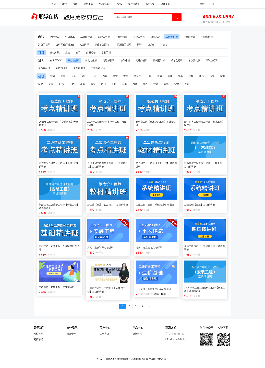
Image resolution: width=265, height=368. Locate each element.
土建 (67, 52)
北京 (63, 76)
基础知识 (54, 52)
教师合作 (71, 333)
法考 (165, 44)
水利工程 (106, 52)
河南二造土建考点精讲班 (149, 247)
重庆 (93, 83)
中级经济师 (207, 36)
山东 (212, 76)
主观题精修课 (98, 68)
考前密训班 (79, 68)
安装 (78, 52)
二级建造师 (86, 36)
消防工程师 (44, 44)
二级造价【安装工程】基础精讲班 (56, 287)
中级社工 (70, 36)
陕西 (145, 83)
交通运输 (91, 52)
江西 (201, 76)
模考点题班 (177, 60)
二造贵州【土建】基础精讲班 (199, 204)
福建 (191, 76)
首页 (53, 4)
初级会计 (152, 44)
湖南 (51, 83)
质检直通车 (134, 4)
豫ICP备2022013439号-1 (157, 359)
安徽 (180, 76)
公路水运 (155, 36)
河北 (83, 76)
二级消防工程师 (123, 44)
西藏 (134, 83)
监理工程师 (104, 36)
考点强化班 (194, 60)
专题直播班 (44, 68)
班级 (75, 4)
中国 (52, 76)
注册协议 (104, 333)
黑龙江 (137, 76)
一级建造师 (189, 36)
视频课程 (137, 333)
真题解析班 (141, 60)
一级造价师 (121, 36)
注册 (211, 4)
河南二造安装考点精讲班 (100, 247)
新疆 (187, 83)
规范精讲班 (62, 68)
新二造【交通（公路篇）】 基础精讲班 (107, 204)
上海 (149, 76)
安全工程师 (139, 36)
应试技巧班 (212, 60)
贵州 (114, 83)
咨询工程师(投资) (65, 44)
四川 (103, 83)
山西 (94, 76)
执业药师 (84, 44)
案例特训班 (159, 60)
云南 (124, 83)
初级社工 (54, 36)
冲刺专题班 (91, 60)
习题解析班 (109, 60)
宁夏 (176, 83)
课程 (64, 4)
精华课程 (125, 60)
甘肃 (155, 83)
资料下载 (88, 4)
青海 (166, 83)
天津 (73, 76)
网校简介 (38, 333)
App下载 (165, 4)
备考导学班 (56, 60)
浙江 (170, 76)
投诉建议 (150, 4)
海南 (82, 83)
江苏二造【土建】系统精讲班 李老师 (155, 204)
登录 (200, 3)
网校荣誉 (38, 339)
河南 (222, 76)
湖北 (40, 83)
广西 (72, 83)
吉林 (125, 76)
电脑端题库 (105, 4)
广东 (61, 83)
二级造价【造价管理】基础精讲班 (153, 288)
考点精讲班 (73, 60)
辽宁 (115, 76)
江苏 (159, 76)
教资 (139, 44)
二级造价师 (172, 36)
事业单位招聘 (102, 44)
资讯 (119, 4)
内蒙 (104, 76)
